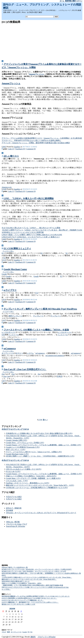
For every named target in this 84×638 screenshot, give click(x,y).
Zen (3, 374)
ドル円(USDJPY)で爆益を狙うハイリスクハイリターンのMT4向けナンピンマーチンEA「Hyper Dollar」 (37, 577)
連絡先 (33, 637)
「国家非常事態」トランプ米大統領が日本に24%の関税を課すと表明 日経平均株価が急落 (32, 585)
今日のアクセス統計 (14, 497)
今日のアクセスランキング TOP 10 (15, 429)
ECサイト (19, 353)
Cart (8, 376)
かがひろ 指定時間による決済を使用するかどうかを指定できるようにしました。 (29, 598)
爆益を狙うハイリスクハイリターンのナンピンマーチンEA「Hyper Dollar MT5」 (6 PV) (40, 485)
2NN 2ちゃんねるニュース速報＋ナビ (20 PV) (23, 469)
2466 (4, 239)
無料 (10, 316)
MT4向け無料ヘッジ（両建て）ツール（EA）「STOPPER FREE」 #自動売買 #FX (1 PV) (40, 456)
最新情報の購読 (70, 1)
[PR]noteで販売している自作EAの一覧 (15, 567)
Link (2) (11, 149)
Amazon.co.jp (6, 187)
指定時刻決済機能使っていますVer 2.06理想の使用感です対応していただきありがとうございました (36, 596)
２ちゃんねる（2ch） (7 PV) (17, 481)
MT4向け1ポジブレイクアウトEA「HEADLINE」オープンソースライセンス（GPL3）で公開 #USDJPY (37, 569)
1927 (4, 360)
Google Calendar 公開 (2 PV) (16, 440)
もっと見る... (6, 589)
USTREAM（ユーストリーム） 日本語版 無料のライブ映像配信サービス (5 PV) (37, 488)
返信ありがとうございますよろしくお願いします (18, 604)
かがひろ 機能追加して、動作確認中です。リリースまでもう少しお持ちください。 (30, 602)
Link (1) (11, 191)
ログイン (79, 1)
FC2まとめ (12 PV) (13, 471)
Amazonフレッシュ (36, 74)
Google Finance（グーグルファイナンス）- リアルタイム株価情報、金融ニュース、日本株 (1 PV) (43, 445)
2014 (4, 300)
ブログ (4, 632)
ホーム (62, 1)
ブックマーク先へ (8, 251)
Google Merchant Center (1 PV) (17, 454)
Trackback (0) (20, 149)
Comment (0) (31, 149)
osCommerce (10, 348)
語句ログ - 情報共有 (13, 508)
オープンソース (8, 353)
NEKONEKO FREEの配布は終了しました (16, 581)
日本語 (59, 376)
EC (3, 253)
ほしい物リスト (11, 156)
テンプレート (17, 316)
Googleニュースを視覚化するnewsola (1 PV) (23, 447)
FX (29, 632)
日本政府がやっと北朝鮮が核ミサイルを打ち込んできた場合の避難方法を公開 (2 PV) (39, 433)
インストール (13, 335)
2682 (4, 147)
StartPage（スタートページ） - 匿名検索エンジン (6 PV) (27, 483)
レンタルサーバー (9, 332)
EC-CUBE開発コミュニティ (17, 248)
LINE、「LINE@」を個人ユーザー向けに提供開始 (29, 198)
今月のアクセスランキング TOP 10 (15, 460)
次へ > (45, 420)
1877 (4, 381)
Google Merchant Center (15, 269)
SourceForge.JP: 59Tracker (15, 526)
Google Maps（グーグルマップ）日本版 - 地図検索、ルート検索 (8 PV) (33, 478)
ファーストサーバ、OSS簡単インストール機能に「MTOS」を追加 (36, 329)
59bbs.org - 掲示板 (13, 522)
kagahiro (17, 147)
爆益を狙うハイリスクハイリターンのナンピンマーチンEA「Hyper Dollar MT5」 (29, 579)
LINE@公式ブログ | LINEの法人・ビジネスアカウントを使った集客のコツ (31, 237)
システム (30, 353)
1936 (4, 339)
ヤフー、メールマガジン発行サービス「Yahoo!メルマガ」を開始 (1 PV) (34, 452)
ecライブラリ (10, 290)
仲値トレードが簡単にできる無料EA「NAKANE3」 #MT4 (21, 583)
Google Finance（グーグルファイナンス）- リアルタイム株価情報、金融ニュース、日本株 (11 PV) (44, 474)
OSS (3, 335)
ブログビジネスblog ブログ (16, 524)
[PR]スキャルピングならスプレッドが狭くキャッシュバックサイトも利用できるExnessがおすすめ (35, 587)
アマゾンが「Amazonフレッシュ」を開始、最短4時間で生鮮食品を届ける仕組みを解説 (36, 143)
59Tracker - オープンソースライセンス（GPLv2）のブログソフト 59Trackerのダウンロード (41, 513)
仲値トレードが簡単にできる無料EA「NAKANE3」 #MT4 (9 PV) (31, 476)
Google (4, 274)
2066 (4, 281)
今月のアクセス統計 (14, 499)
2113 (4, 260)
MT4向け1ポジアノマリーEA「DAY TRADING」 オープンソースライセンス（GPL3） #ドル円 (34, 571)
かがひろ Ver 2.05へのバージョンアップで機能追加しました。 (23, 600)
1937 (4, 320)
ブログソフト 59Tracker (47, 637)
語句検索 (9, 510)
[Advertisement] (42, 41)
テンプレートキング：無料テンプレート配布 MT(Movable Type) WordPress (40, 309)
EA (31, 632)
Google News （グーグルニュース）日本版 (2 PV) (25, 443)
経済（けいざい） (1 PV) (15, 449)
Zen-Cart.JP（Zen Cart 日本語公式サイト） (25, 369)
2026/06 (12, 608)
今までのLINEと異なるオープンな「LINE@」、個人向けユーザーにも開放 (31, 228)
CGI (36, 293)
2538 (4, 189)
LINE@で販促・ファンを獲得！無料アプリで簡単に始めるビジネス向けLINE (32, 235)
